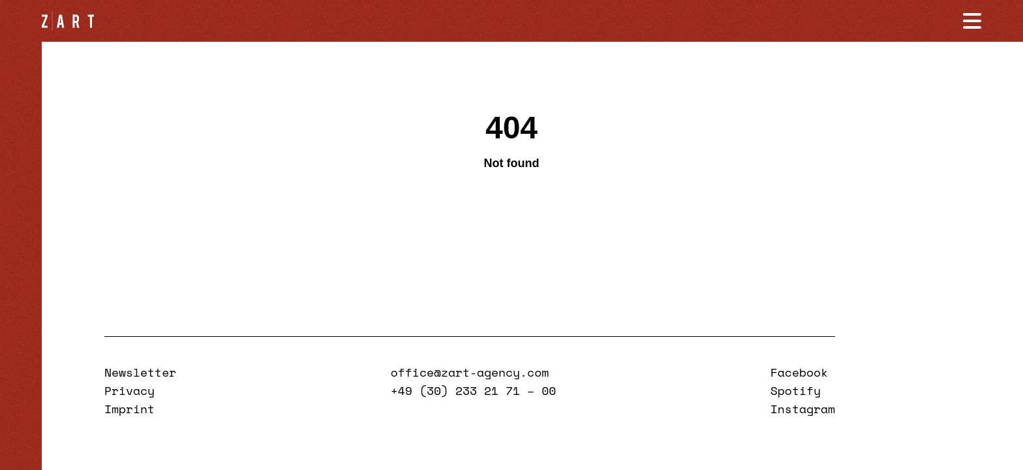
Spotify (796, 390)
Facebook (799, 372)
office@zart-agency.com (470, 372)
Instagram (803, 408)
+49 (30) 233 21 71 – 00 (473, 390)
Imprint (129, 408)
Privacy (129, 390)
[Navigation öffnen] (972, 21)
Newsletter (140, 372)
